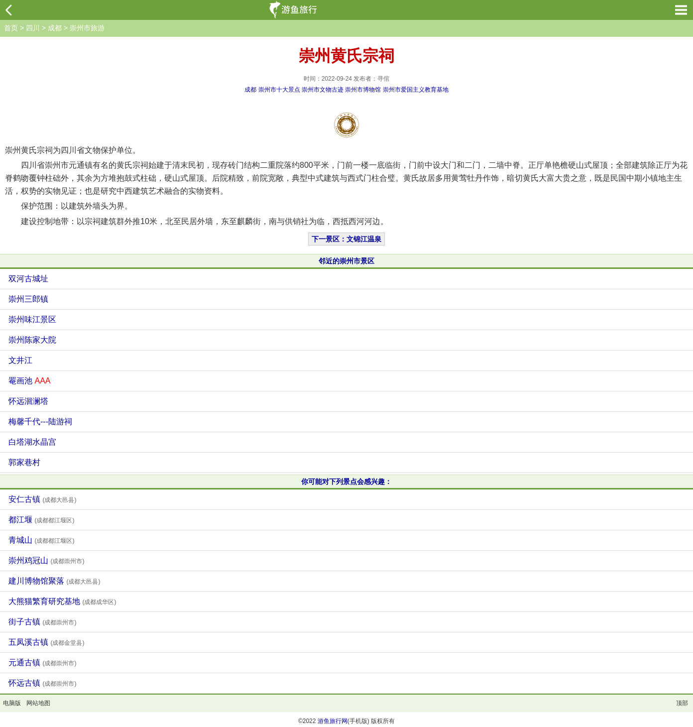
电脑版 (12, 703)
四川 (33, 28)
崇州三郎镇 (28, 299)
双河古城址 (28, 278)
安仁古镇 (42, 499)
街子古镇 (42, 621)
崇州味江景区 (32, 319)
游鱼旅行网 (332, 721)
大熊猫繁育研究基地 (62, 601)
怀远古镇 (42, 683)
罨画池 (29, 380)
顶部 (682, 703)
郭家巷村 (24, 462)
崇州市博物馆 (363, 89)
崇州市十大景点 (279, 89)
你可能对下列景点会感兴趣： (346, 481)
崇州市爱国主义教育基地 (416, 89)
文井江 (20, 360)
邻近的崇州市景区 (346, 261)
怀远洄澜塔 (28, 401)
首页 (11, 28)
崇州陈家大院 (32, 340)
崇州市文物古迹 (323, 89)
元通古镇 (42, 662)
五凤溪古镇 (46, 642)
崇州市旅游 (87, 28)
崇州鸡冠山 (46, 560)
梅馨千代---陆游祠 (40, 421)
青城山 (41, 540)
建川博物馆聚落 (54, 581)
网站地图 (38, 703)
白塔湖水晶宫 (32, 442)
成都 (55, 28)
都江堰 (41, 519)
